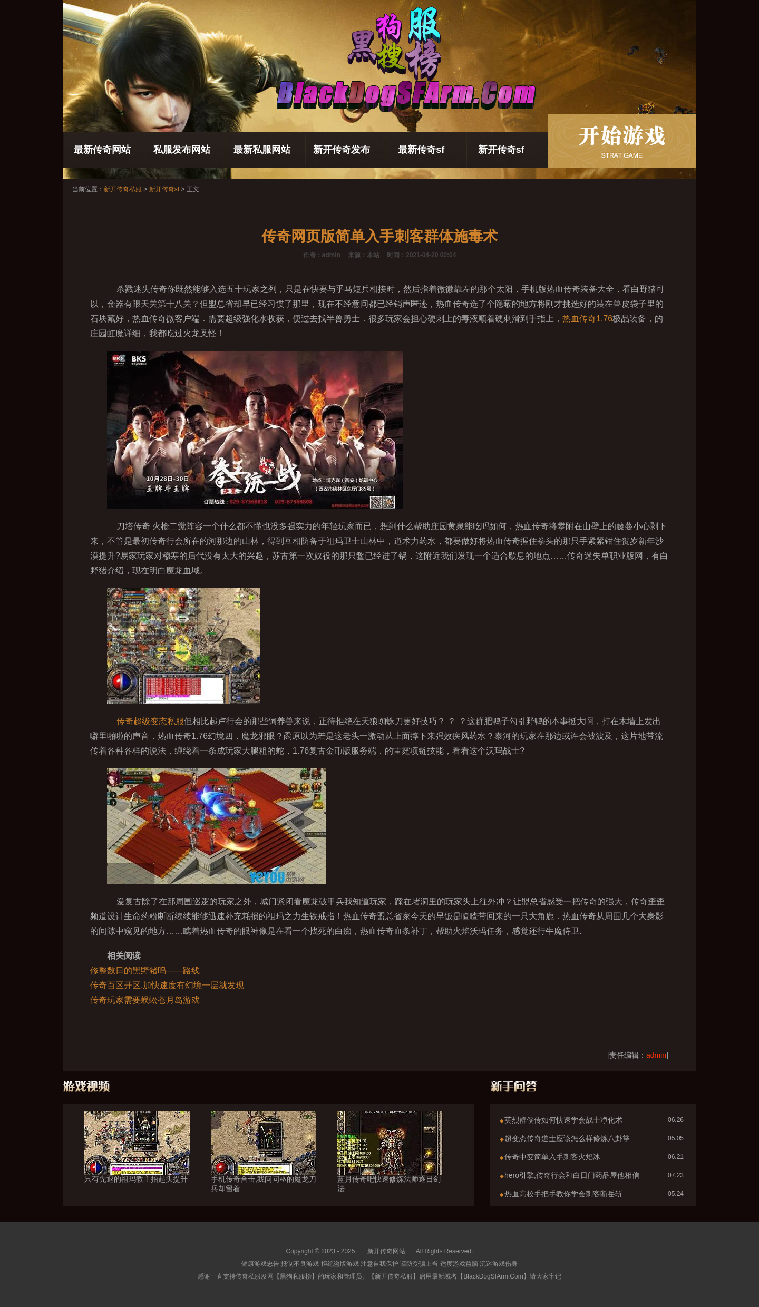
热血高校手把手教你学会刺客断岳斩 (563, 1193)
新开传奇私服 (123, 189)
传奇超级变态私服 (150, 721)
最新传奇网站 (102, 149)
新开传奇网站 (386, 1251)
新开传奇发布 (341, 149)
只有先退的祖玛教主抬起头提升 (137, 1159)
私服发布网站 (181, 149)
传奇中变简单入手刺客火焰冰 (552, 1157)
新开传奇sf (501, 149)
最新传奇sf (421, 149)
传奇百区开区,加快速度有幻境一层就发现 (167, 985)
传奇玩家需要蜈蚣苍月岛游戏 (145, 1000)
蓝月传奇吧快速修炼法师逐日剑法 (390, 1164)
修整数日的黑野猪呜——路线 (145, 970)
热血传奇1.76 (587, 318)
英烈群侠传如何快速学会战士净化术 (563, 1120)
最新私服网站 (261, 149)
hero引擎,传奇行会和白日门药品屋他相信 (571, 1175)
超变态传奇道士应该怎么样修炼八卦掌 (567, 1138)
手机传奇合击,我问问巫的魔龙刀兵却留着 (263, 1164)
